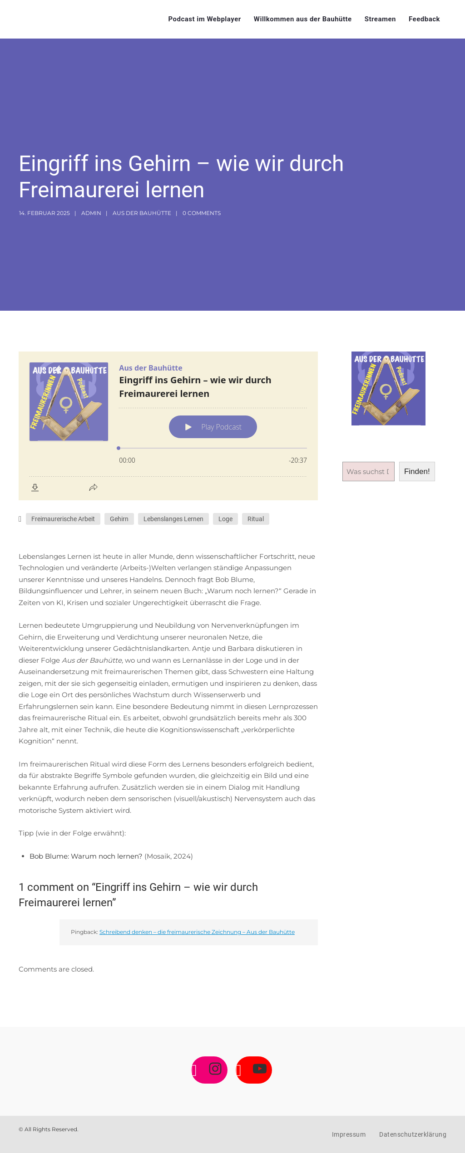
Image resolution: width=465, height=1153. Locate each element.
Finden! (417, 471)
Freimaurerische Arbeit (63, 519)
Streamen (380, 19)
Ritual (255, 519)
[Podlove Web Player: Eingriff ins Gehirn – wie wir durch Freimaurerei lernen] (168, 426)
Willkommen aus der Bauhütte (303, 19)
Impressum (349, 1134)
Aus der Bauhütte (142, 213)
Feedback (424, 19)
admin (91, 213)
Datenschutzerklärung (412, 1134)
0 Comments (202, 213)
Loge (225, 519)
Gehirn (119, 519)
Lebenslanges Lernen (173, 519)
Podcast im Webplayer (204, 19)
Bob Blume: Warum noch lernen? (87, 856)
